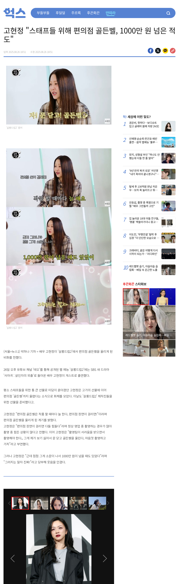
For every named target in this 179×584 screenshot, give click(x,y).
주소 (172, 50)
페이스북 (150, 50)
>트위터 (158, 50)
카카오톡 (165, 50)
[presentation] (8, 503)
